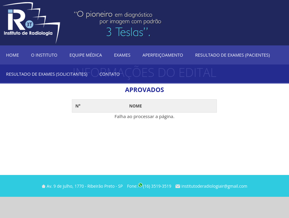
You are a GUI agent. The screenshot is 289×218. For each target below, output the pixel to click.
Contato (109, 74)
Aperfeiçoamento (163, 55)
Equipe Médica (85, 55)
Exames (122, 55)
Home (12, 55)
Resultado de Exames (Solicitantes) (46, 74)
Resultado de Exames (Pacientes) (232, 55)
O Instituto (44, 55)
